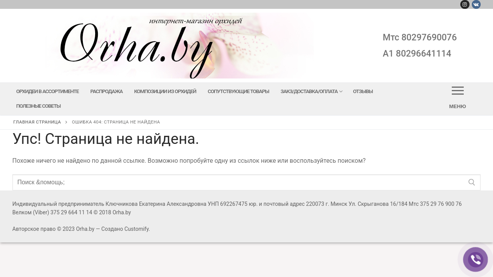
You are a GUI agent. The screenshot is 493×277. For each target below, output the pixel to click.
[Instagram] (464, 4)
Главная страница (37, 122)
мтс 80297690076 (420, 37)
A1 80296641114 (417, 53)
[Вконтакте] (476, 4)
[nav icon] (457, 98)
